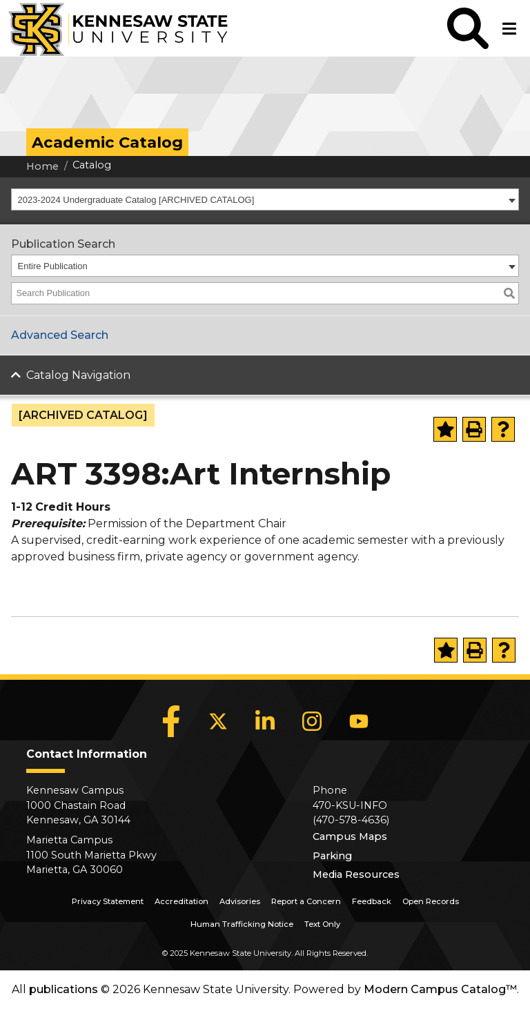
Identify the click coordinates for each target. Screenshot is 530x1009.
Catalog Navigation (78, 375)
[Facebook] (171, 721)
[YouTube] (359, 721)
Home (42, 166)
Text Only (322, 924)
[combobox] (265, 199)
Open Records (430, 901)
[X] (218, 721)
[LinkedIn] (265, 721)
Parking (332, 856)
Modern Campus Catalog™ (440, 989)
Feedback (371, 901)
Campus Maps (350, 836)
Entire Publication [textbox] (53, 266)
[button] (468, 28)
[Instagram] (312, 721)
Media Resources (356, 874)
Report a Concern (306, 901)
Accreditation (181, 901)
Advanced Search (59, 335)
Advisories (239, 901)
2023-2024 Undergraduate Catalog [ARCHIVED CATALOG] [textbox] (136, 200)
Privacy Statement (108, 901)
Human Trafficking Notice (241, 924)
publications (63, 989)
